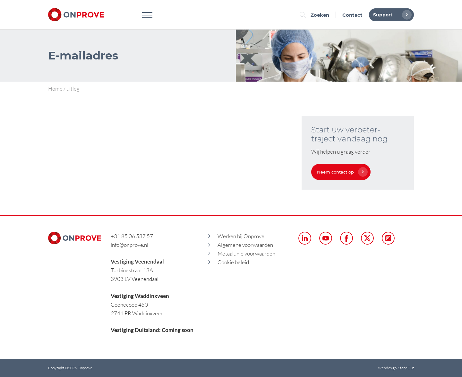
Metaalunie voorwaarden (246, 253)
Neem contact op (340, 172)
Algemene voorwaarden (245, 244)
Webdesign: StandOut (396, 367)
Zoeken (316, 15)
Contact (352, 15)
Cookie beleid (233, 262)
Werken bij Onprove (241, 236)
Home (55, 88)
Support (390, 15)
